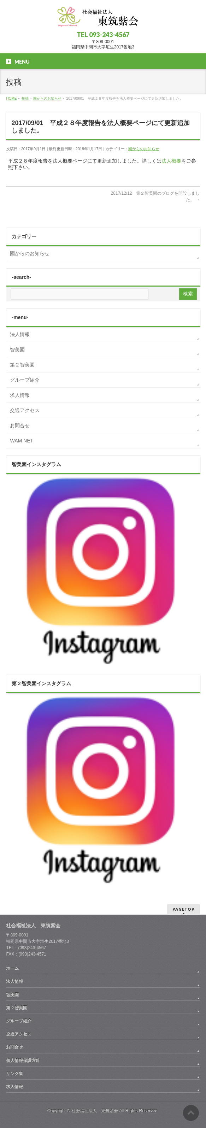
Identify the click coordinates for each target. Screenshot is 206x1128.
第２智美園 (22, 365)
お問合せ (20, 425)
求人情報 (20, 395)
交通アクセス (25, 410)
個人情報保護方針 (23, 1060)
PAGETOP (183, 909)
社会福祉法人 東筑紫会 (94, 1110)
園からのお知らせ (143, 149)
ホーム (12, 968)
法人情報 (20, 334)
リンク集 (14, 1073)
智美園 (17, 349)
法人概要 (171, 161)
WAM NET (21, 440)
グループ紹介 (25, 380)
